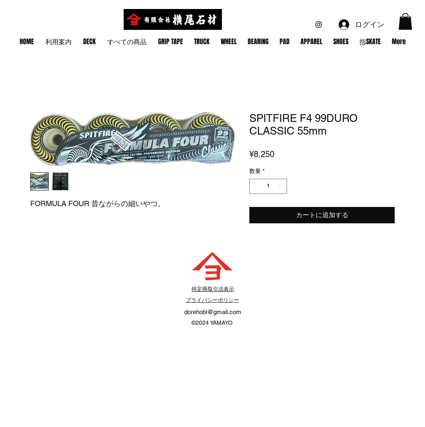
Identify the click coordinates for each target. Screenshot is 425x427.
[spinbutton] (268, 186)
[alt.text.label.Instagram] (318, 24)
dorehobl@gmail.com (212, 311)
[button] (405, 21)
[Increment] (281, 186)
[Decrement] (256, 186)
